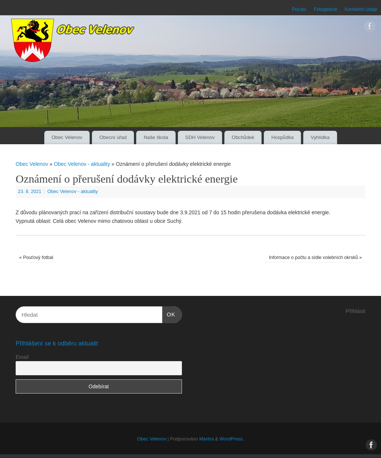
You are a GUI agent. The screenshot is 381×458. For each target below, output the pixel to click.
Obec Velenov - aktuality (82, 164)
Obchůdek (243, 137)
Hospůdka (282, 137)
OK (169, 313)
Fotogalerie (325, 9)
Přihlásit (355, 311)
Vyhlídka (320, 137)
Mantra (206, 439)
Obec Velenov (66, 137)
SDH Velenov (200, 137)
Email (22, 357)
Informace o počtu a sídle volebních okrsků (315, 257)
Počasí (299, 9)
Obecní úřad (113, 137)
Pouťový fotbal (36, 257)
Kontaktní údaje (361, 9)
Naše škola (156, 137)
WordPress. (232, 439)
